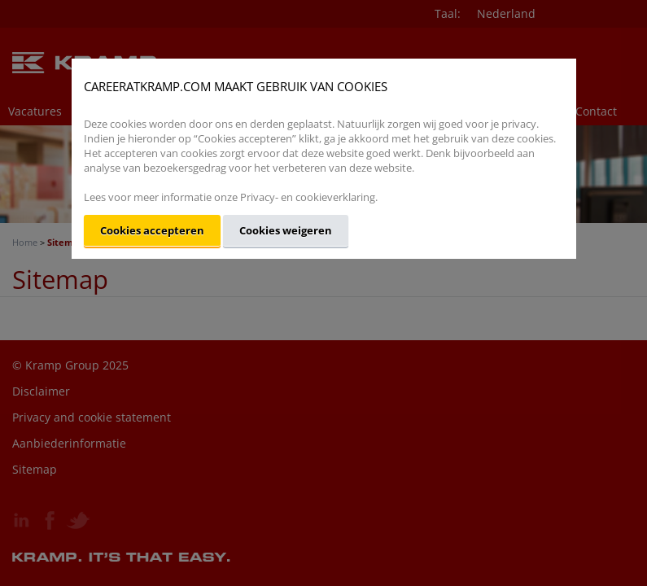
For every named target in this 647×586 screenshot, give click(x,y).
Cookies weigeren (285, 230)
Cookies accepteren (152, 230)
